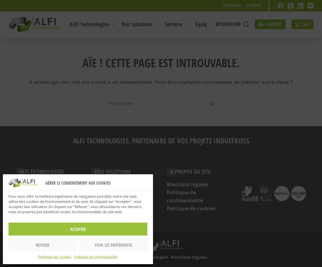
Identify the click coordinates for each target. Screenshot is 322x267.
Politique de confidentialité (96, 256)
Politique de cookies (54, 256)
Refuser (42, 245)
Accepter (78, 229)
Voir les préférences (113, 245)
